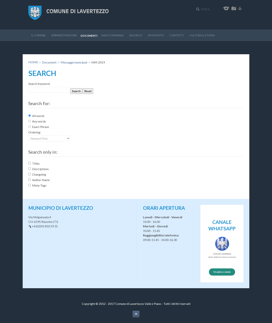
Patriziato (156, 35)
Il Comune (38, 35)
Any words (37, 121)
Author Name (39, 180)
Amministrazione (64, 35)
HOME (33, 62)
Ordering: (34, 132)
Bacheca (136, 35)
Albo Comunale (112, 35)
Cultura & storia (202, 35)
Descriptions (38, 169)
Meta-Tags (37, 185)
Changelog (37, 174)
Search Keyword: (39, 83)
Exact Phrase (38, 127)
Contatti (177, 35)
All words (36, 116)
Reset (88, 91)
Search (76, 91)
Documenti (89, 35)
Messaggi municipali (74, 62)
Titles (34, 163)
